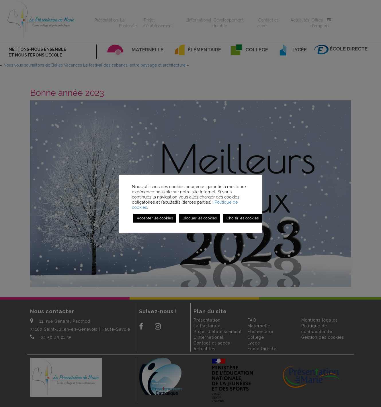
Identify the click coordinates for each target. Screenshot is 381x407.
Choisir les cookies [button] (242, 218)
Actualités (299, 20)
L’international (198, 20)
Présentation (106, 20)
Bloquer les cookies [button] (200, 218)
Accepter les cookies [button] (155, 218)
